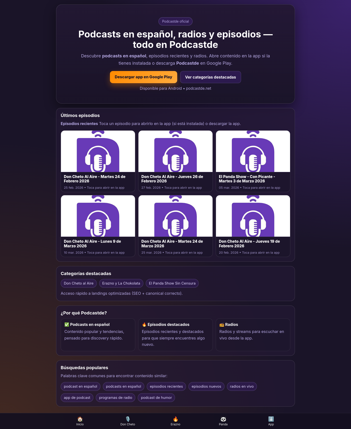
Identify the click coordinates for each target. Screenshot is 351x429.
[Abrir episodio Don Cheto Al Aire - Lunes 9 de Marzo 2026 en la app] (98, 226)
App (271, 421)
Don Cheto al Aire (79, 283)
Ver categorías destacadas (210, 77)
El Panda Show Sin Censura (172, 283)
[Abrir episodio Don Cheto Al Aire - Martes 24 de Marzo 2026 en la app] (175, 226)
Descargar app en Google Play (143, 76)
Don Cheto (128, 421)
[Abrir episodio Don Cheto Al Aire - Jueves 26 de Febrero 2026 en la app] (175, 161)
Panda (223, 421)
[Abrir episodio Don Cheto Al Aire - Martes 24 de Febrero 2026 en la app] (98, 161)
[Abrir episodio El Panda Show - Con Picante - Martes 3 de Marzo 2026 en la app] (253, 161)
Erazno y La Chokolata (121, 283)
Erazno (175, 421)
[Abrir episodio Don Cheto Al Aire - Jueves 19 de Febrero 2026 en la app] (253, 226)
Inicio (80, 421)
